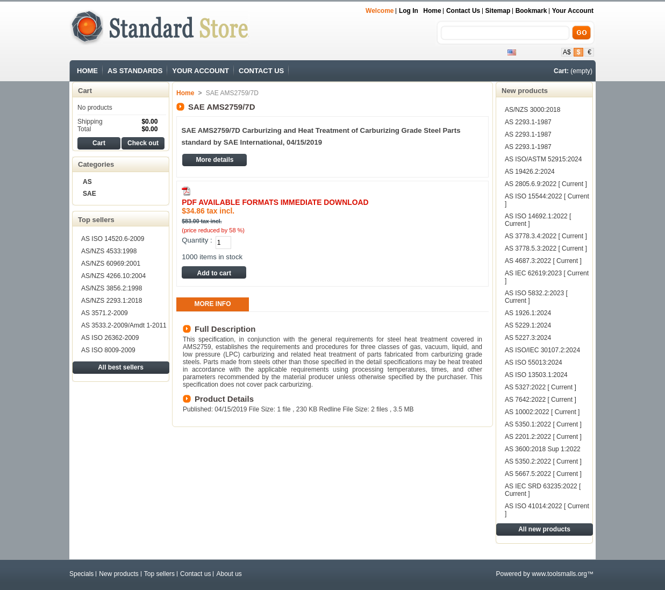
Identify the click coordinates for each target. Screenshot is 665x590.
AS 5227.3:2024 (528, 338)
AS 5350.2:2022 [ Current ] (543, 461)
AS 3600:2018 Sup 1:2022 (543, 449)
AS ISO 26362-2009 (110, 338)
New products (525, 91)
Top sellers (96, 220)
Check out (143, 143)
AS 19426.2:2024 (530, 171)
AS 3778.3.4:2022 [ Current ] (546, 236)
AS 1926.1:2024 (528, 313)
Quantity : (197, 240)
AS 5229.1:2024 (528, 325)
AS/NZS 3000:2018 (532, 109)
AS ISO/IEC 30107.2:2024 (542, 350)
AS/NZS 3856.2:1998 (111, 288)
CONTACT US (261, 71)
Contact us (195, 574)
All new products (544, 529)
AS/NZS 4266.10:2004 (113, 276)
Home (432, 11)
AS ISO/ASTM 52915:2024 (543, 159)
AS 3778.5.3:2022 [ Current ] (546, 248)
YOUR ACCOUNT (200, 71)
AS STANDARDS (135, 71)
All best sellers (121, 367)
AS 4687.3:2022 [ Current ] (543, 261)
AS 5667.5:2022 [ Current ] (543, 474)
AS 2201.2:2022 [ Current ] (543, 436)
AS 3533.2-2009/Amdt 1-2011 (124, 325)
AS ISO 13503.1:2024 (536, 375)
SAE (89, 193)
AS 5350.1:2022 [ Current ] (543, 424)
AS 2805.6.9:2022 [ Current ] (546, 184)
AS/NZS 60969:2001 (110, 263)
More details (214, 160)
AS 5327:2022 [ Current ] (540, 387)
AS (87, 182)
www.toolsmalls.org (559, 574)
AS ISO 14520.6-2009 (112, 239)
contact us (463, 11)
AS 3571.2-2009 (104, 313)
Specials (81, 574)
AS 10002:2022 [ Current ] (542, 412)
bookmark (531, 11)
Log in (408, 11)
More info (213, 304)
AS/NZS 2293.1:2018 (111, 300)
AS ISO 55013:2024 (533, 362)
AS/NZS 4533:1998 (109, 251)
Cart (85, 91)
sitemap (498, 11)
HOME (87, 71)
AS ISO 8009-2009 (108, 350)
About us (228, 574)
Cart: (561, 71)
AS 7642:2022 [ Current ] (540, 399)
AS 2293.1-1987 (528, 122)
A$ (567, 52)
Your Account (573, 11)
